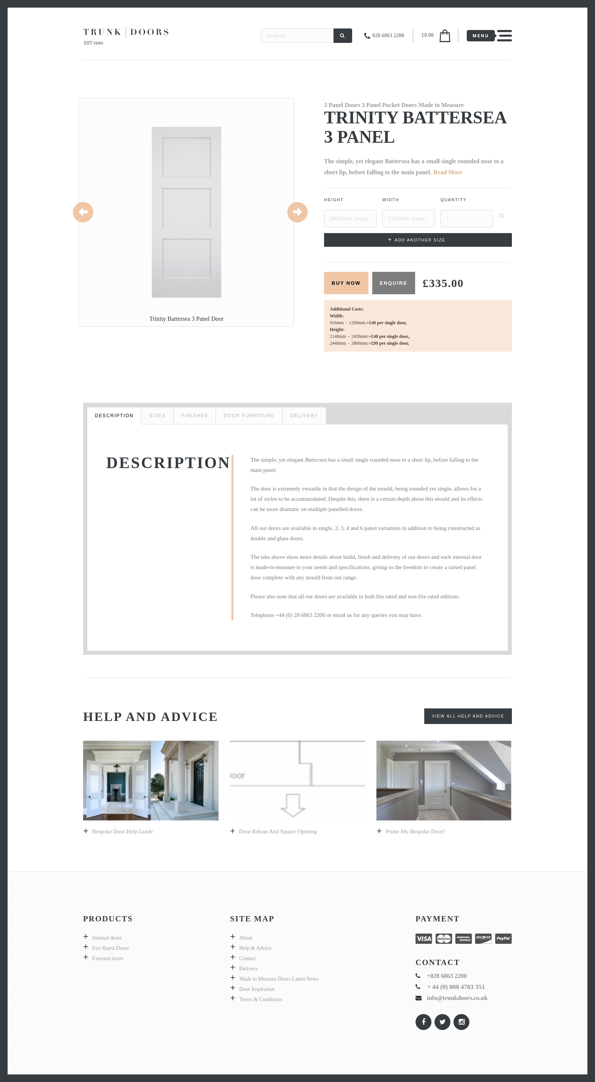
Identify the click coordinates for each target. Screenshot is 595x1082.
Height (334, 199)
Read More (448, 172)
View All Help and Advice (468, 716)
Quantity (454, 199)
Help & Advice (255, 948)
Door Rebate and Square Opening (278, 831)
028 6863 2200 (388, 35)
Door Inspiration (256, 989)
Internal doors (107, 938)
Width (390, 199)
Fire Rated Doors (110, 948)
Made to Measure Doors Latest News (278, 979)
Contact (247, 958)
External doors (107, 958)
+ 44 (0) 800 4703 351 (456, 987)
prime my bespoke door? (415, 831)
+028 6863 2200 (447, 976)
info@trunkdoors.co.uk (457, 998)
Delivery (248, 969)
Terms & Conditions (260, 999)
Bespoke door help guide (122, 831)
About (245, 938)
